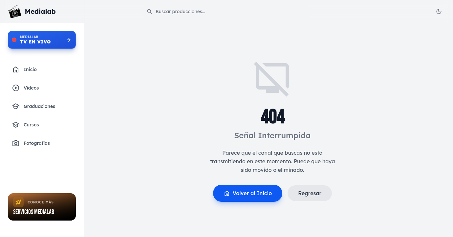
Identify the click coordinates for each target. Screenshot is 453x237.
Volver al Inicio (248, 193)
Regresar (309, 193)
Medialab (40, 11)
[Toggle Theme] (439, 11)
